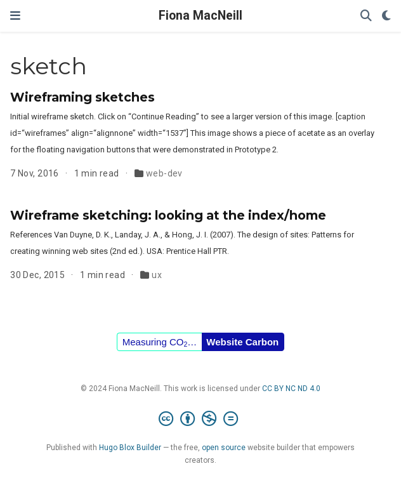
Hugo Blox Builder (130, 447)
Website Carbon (242, 341)
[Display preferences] (386, 16)
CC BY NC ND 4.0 (291, 388)
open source (224, 447)
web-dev (164, 173)
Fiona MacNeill (200, 15)
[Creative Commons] (201, 419)
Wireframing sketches (82, 97)
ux (157, 275)
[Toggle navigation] (15, 15)
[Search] (366, 16)
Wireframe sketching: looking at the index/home (168, 215)
